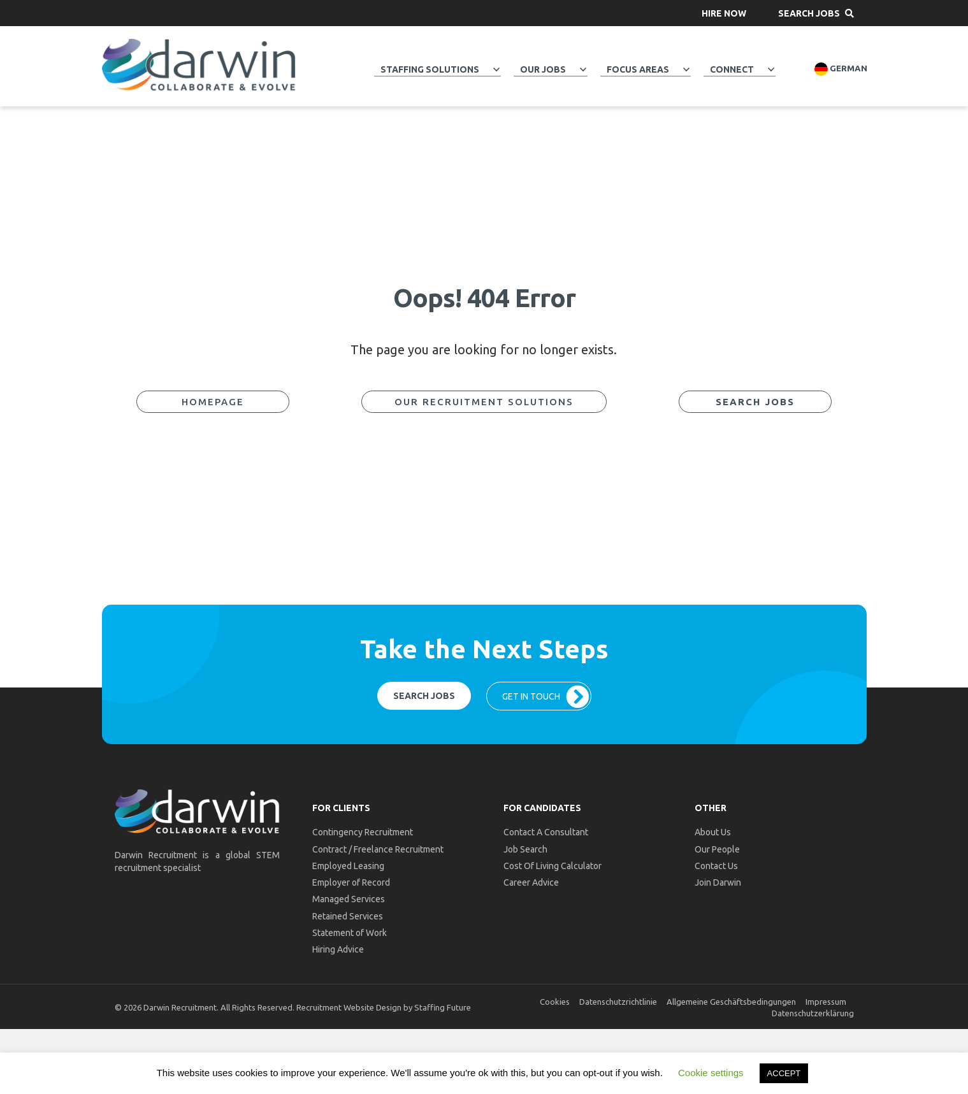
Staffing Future (442, 1007)
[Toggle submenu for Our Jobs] (583, 69)
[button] (724, 13)
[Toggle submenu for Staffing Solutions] (496, 69)
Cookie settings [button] (711, 1072)
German (840, 69)
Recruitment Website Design (348, 1007)
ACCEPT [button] (784, 1073)
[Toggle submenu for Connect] (771, 69)
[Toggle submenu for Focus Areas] (686, 69)
